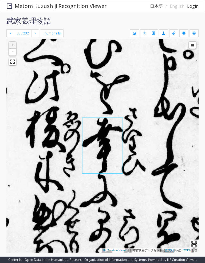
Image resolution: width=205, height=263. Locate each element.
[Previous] (10, 33)
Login (193, 6)
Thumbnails (52, 33)
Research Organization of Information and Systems (108, 259)
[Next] (35, 33)
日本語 (156, 6)
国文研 (169, 250)
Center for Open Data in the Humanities (38, 259)
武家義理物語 (28, 20)
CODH (187, 250)
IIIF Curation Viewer (115, 250)
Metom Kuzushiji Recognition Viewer (57, 6)
